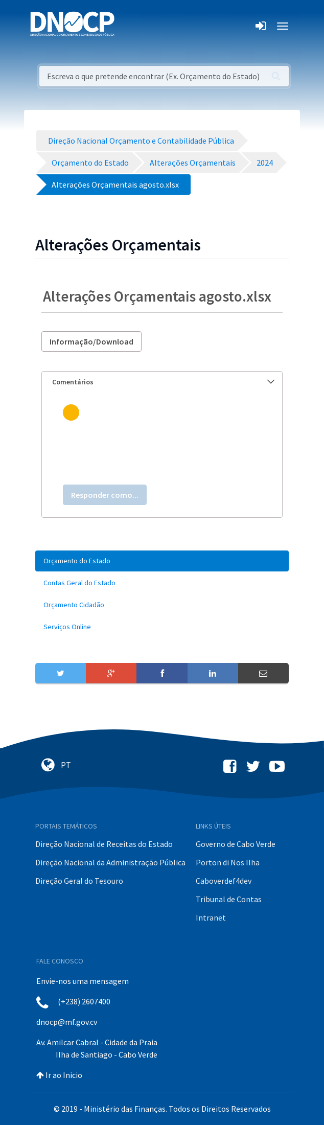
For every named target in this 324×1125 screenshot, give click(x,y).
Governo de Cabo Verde (235, 844)
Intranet (211, 917)
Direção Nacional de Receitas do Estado (104, 844)
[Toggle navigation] (128, 26)
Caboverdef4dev (223, 881)
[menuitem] (162, 560)
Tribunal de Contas (229, 899)
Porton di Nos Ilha (228, 862)
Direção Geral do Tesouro (79, 881)
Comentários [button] (163, 381)
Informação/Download (91, 341)
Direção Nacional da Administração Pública (110, 862)
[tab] (162, 382)
